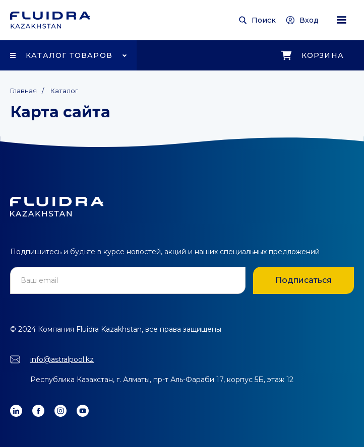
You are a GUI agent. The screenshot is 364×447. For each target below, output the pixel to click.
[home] (50, 20)
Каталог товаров (69, 55)
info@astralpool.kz (62, 359)
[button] (341, 20)
